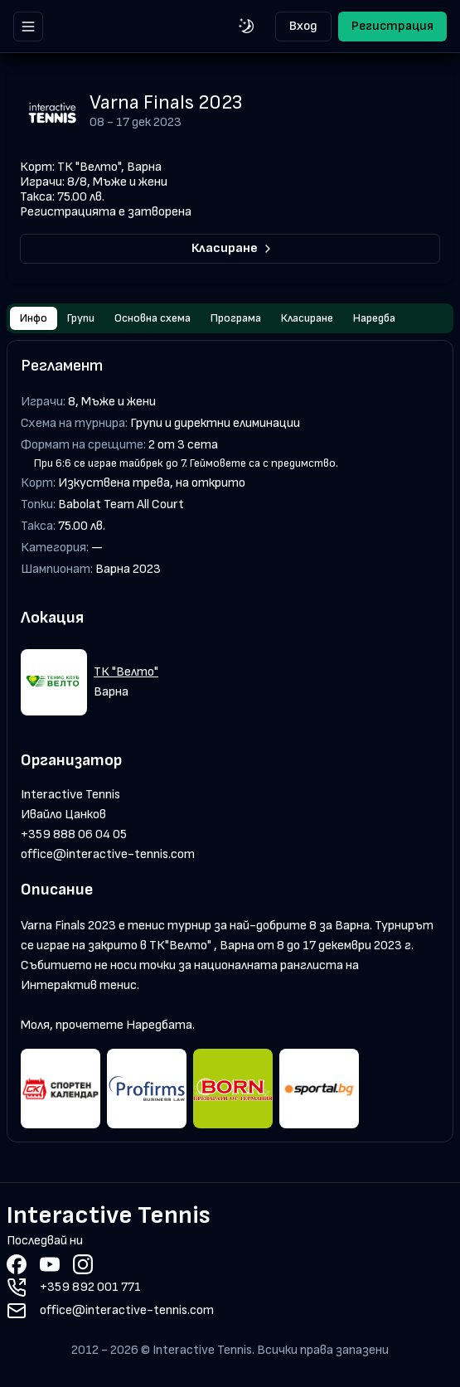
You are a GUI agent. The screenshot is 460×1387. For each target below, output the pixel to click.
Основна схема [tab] (152, 318)
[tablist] (230, 318)
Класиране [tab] (307, 318)
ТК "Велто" (126, 672)
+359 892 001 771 (90, 1287)
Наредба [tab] (374, 318)
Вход (303, 26)
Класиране (232, 248)
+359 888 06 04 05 (74, 834)
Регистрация (392, 26)
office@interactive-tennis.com (108, 854)
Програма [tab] (236, 318)
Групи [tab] (80, 318)
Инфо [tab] (33, 318)
